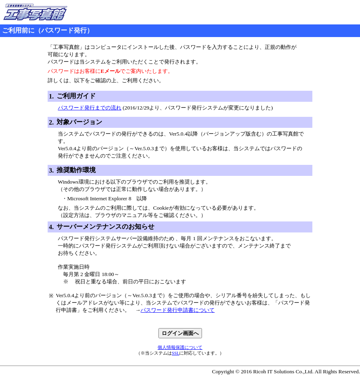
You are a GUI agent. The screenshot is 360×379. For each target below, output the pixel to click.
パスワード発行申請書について (177, 310)
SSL (175, 353)
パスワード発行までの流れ (89, 108)
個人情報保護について (180, 347)
